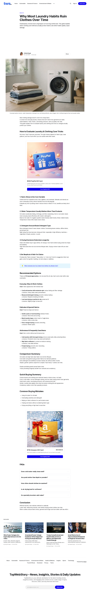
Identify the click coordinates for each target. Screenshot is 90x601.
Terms (52, 562)
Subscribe (82, 3)
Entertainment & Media (45, 3)
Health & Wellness (50, 560)
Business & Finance (32, 3)
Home (16, 3)
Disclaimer (39, 562)
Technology (71, 560)
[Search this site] (70, 3)
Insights (22, 12)
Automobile (22, 3)
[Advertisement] (45, 40)
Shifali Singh (27, 53)
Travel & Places (31, 562)
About (8, 560)
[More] (54, 3)
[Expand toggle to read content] (68, 471)
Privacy (46, 562)
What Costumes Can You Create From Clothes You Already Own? (41, 265)
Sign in (75, 3)
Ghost (84, 561)
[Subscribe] (59, 587)
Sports (64, 560)
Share (67, 54)
